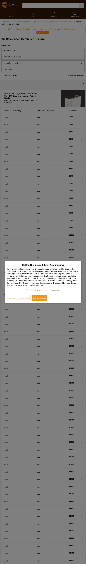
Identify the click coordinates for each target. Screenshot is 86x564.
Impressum (55, 290)
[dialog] (43, 282)
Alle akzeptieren (39, 298)
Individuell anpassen (24, 298)
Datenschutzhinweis (34, 290)
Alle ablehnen (12, 298)
